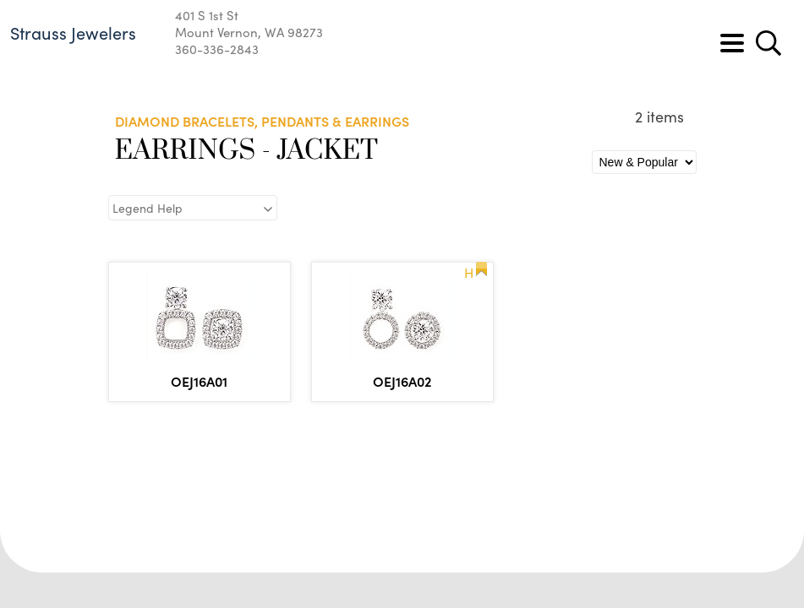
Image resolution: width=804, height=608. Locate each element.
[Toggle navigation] (732, 43)
